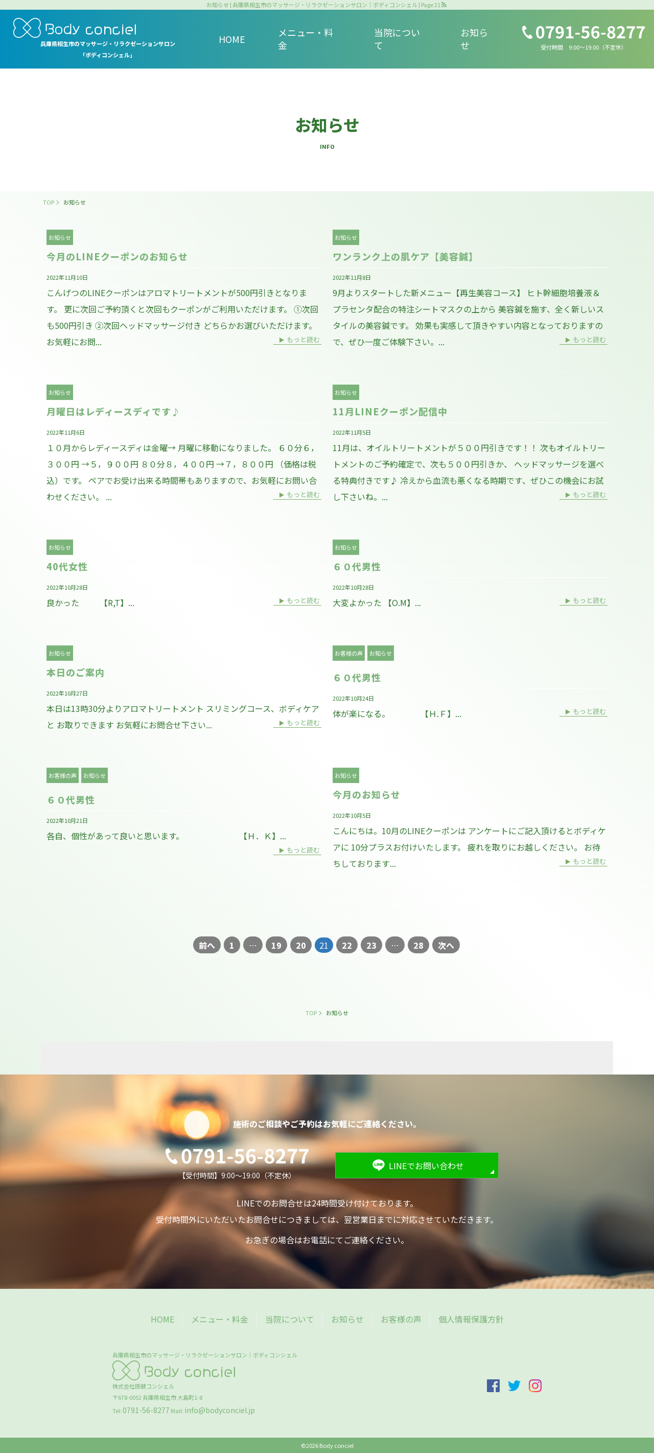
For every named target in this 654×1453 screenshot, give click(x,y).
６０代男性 (357, 566)
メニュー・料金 (305, 39)
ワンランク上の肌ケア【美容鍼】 (405, 256)
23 (371, 945)
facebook (493, 1385)
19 (276, 945)
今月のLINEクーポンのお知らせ (117, 256)
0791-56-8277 (146, 1410)
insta (535, 1385)
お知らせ (474, 39)
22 (347, 945)
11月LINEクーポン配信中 (390, 411)
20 (301, 945)
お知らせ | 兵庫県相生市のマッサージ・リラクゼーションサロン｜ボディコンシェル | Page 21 (323, 5)
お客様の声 (349, 653)
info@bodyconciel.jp (219, 1410)
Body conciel (336, 1445)
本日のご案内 (75, 672)
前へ (207, 945)
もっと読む (303, 340)
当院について (397, 39)
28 (418, 945)
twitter (514, 1385)
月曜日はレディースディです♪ (113, 411)
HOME (232, 39)
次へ (446, 945)
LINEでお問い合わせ (426, 1165)
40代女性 (67, 566)
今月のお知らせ (367, 794)
